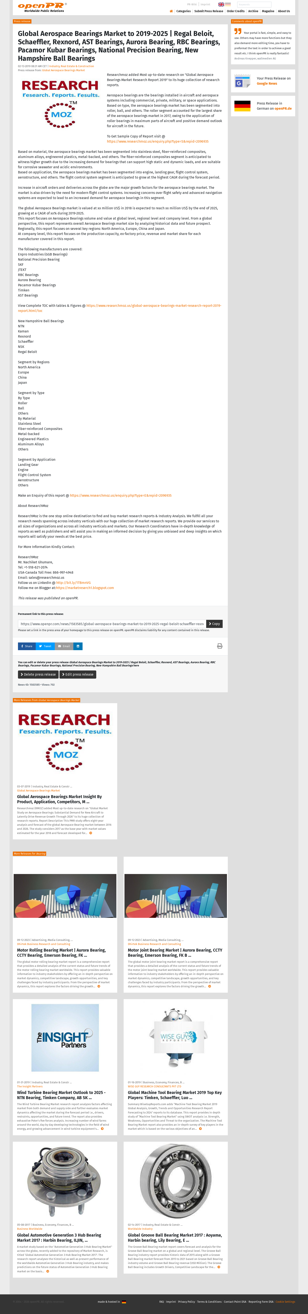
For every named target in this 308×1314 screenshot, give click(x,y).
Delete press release (38, 674)
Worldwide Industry (140, 1228)
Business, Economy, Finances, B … (163, 1082)
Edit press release (77, 674)
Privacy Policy (186, 1301)
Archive (253, 11)
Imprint (205, 4)
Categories (183, 11)
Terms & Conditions (209, 1301)
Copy (214, 624)
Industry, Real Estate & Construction (71, 66)
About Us (284, 11)
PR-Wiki (192, 4)
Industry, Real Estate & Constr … (52, 786)
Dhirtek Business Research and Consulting (43, 944)
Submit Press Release (208, 11)
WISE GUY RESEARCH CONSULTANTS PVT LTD (154, 1086)
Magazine (268, 11)
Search (280, 4)
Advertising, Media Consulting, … (52, 940)
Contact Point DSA (235, 1301)
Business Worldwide (29, 1228)
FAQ (161, 1301)
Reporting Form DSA (261, 1301)
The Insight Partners (30, 1086)
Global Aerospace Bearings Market (63, 70)
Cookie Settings (285, 1301)
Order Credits (236, 11)
